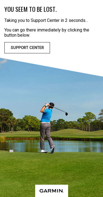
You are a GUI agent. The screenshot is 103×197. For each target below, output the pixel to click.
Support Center (27, 47)
